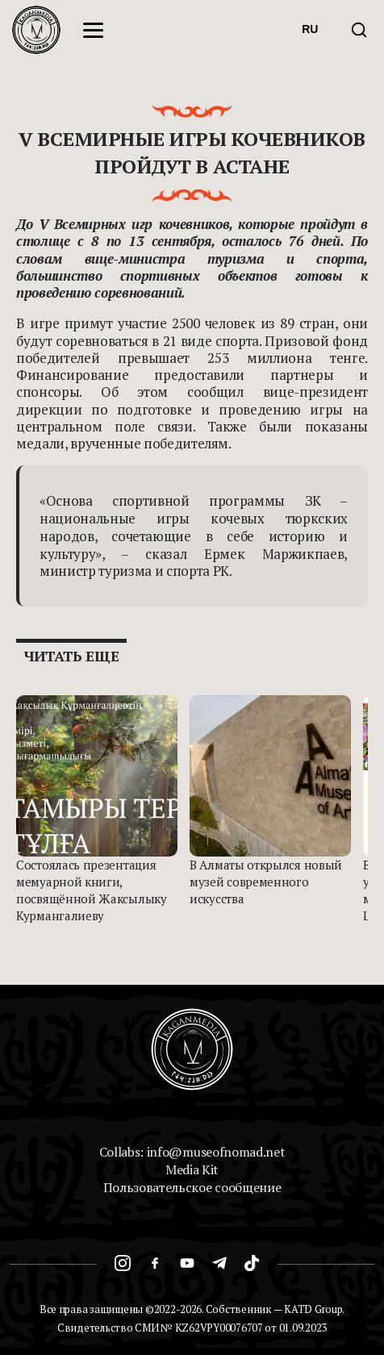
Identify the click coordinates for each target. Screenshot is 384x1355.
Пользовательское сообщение (192, 1187)
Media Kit (192, 1169)
